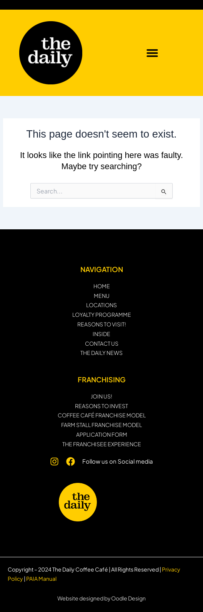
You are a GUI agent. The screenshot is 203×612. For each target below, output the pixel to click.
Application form (101, 434)
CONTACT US (101, 343)
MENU (102, 296)
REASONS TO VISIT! (101, 324)
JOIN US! (101, 396)
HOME (101, 286)
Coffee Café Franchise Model (102, 415)
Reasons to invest (101, 406)
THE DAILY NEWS (101, 353)
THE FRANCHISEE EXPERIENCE (101, 444)
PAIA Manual (41, 578)
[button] (152, 53)
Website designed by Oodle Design (101, 598)
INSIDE (101, 334)
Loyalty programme (101, 314)
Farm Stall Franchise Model (101, 425)
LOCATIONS (101, 305)
